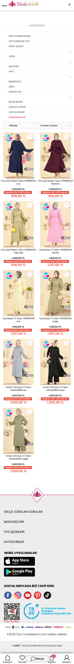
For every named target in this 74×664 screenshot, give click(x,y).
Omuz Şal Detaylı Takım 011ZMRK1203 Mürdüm (55, 182)
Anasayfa (7, 658)
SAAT (11, 71)
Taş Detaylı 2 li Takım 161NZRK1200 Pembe (55, 251)
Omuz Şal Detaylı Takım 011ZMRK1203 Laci (18, 182)
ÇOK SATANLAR (17, 112)
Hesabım (66, 658)
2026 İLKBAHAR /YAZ (19, 41)
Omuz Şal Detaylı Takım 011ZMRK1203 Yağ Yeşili (18, 251)
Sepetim (52, 658)
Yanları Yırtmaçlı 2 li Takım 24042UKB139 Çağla (18, 457)
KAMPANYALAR (17, 117)
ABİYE (11, 86)
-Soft (15, 645)
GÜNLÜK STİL (15, 91)
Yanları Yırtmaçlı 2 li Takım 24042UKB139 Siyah (55, 389)
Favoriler (22, 658)
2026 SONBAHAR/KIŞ (19, 36)
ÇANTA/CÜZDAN (17, 107)
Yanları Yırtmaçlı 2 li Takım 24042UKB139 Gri (18, 389)
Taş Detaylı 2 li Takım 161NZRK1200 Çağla (55, 320)
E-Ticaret (24, 645)
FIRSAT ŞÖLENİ (16, 46)
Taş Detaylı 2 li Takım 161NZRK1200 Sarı (18, 320)
